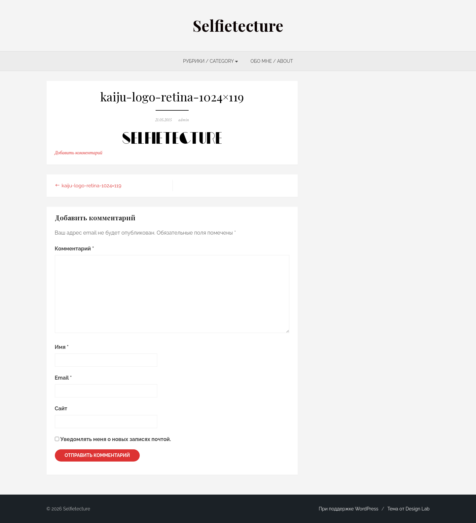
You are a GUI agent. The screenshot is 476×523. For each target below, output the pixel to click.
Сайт (61, 408)
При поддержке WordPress (348, 508)
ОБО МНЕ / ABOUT (271, 61)
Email (63, 378)
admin (183, 120)
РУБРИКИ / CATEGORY (208, 61)
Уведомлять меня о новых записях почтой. (115, 439)
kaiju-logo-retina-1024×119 (92, 186)
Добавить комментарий (78, 153)
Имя (62, 347)
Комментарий (74, 248)
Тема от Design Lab (408, 508)
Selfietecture (238, 25)
